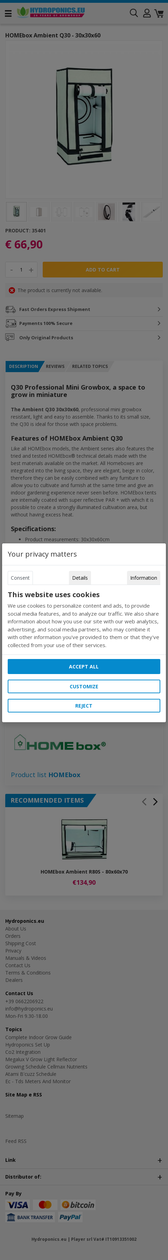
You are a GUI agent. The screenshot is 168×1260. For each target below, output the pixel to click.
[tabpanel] (84, 620)
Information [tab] (143, 577)
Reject (83, 705)
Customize (84, 686)
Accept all (84, 666)
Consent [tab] (20, 577)
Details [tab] (80, 577)
